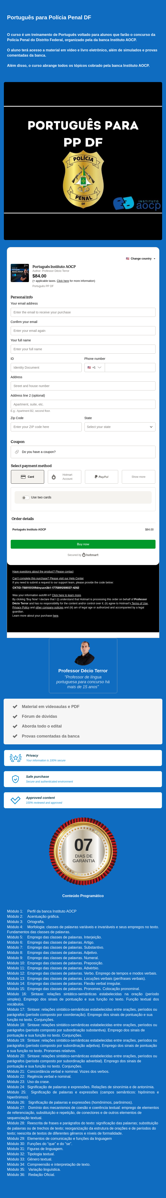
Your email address (24, 303)
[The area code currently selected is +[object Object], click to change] (94, 367)
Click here (63, 281)
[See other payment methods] (138, 476)
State (88, 418)
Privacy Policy (21, 607)
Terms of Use (139, 603)
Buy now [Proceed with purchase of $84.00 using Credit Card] (83, 544)
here (55, 615)
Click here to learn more (66, 595)
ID (12, 358)
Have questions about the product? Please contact (43, 571)
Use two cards (41, 497)
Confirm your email (24, 322)
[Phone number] (130, 367)
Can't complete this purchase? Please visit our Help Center (48, 578)
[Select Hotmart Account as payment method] (64, 476)
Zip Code (17, 418)
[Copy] (45, 587)
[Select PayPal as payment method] (101, 476)
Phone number (94, 358)
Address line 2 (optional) (28, 395)
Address (16, 377)
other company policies (50, 607)
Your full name (21, 340)
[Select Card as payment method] (27, 476)
